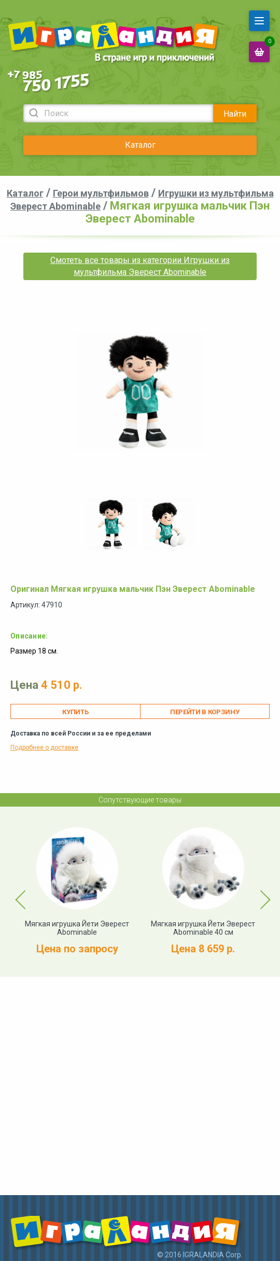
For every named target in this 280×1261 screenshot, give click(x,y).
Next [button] (256, 891)
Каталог (140, 145)
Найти (234, 114)
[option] (111, 524)
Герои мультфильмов (101, 193)
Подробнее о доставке (44, 747)
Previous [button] (14, 891)
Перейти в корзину (204, 712)
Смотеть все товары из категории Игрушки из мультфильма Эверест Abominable (140, 265)
